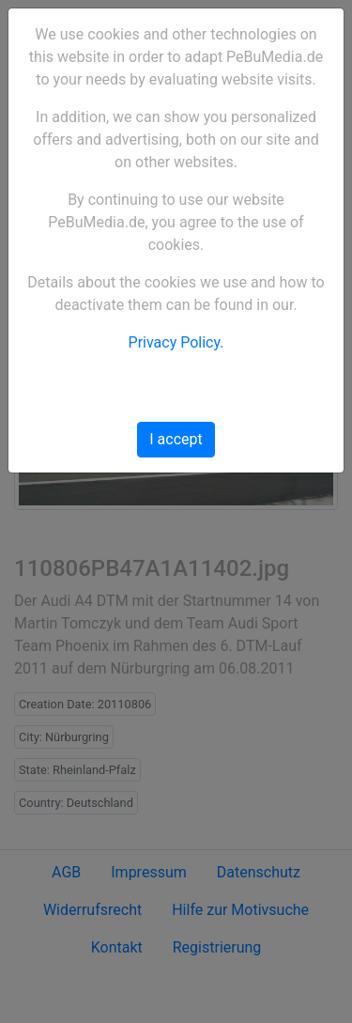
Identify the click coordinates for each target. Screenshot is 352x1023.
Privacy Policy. (176, 342)
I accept (175, 439)
